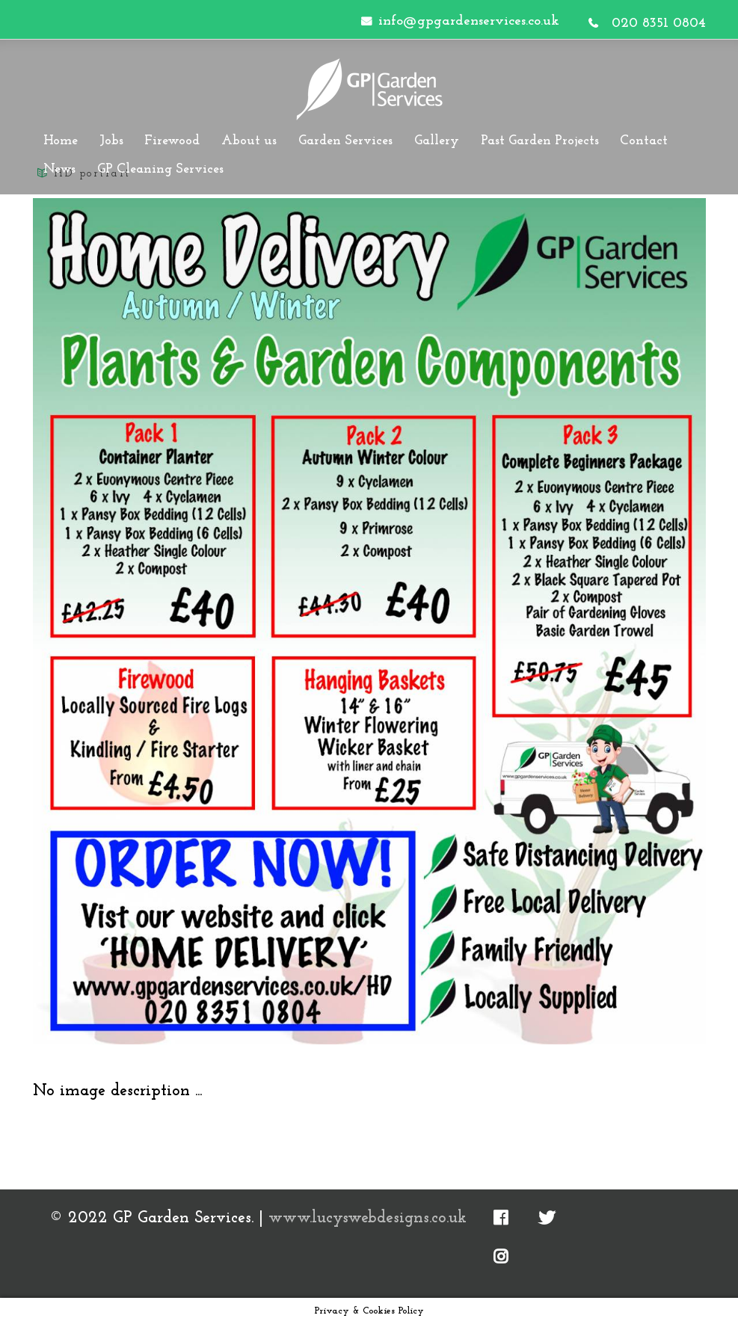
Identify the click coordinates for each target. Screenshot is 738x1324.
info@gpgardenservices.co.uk (468, 21)
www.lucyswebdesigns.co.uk (367, 1218)
